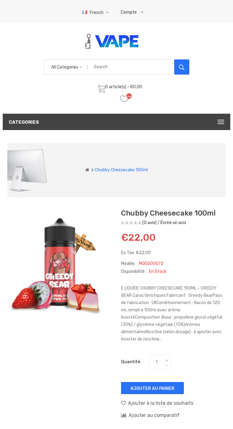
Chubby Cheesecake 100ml (121, 170)
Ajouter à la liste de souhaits (157, 403)
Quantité (130, 361)
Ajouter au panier (152, 388)
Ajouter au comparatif (150, 415)
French (96, 12)
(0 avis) (149, 222)
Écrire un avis (173, 222)
